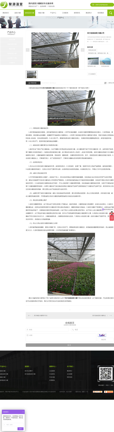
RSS (107, 385)
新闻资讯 (77, 13)
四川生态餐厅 (29, 371)
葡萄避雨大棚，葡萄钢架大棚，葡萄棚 (99, 53)
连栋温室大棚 (29, 13)
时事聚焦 (52, 380)
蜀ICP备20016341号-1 (12, 391)
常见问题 (52, 377)
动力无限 (69, 391)
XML (112, 385)
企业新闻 (52, 371)
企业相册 (69, 374)
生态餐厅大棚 (12, 58)
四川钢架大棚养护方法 (40, 315)
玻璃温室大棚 (12, 53)
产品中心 (53, 13)
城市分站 (78, 391)
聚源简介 (89, 13)
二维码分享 (110, 83)
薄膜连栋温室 (92, 50)
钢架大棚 (41, 13)
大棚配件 (12, 62)
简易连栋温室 (105, 66)
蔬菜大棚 (18, 13)
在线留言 (92, 74)
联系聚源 (101, 13)
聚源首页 (6, 13)
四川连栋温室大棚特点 (99, 315)
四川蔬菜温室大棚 (30, 374)
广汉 (86, 391)
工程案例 (65, 13)
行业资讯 (52, 374)
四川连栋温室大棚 (48, 88)
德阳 (83, 391)
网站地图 (101, 385)
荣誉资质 (69, 377)
